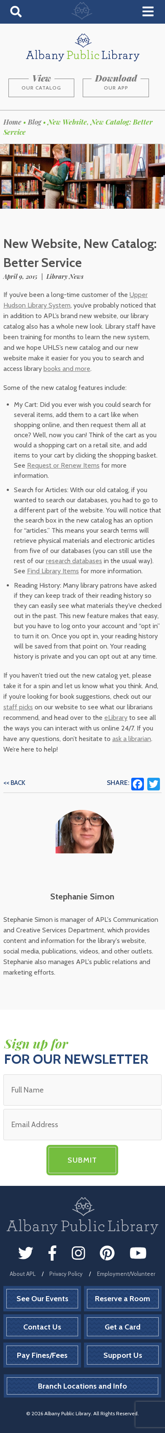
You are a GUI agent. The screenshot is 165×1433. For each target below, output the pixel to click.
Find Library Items (53, 571)
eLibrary (115, 718)
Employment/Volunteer (126, 1273)
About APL (22, 1273)
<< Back (14, 783)
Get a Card (123, 1327)
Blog (34, 121)
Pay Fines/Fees (42, 1355)
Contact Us (42, 1327)
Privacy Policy (66, 1273)
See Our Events (42, 1298)
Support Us (122, 1355)
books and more (66, 369)
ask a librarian (131, 739)
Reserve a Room (122, 1298)
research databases (74, 561)
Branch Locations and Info (82, 1386)
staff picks (18, 707)
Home (12, 121)
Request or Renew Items (63, 465)
